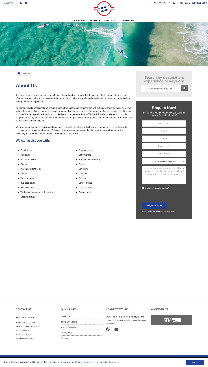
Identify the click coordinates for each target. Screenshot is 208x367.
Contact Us (65, 316)
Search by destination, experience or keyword (164, 79)
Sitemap (64, 338)
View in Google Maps (24, 338)
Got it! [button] (195, 362)
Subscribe (160, 3)
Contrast (8, 3)
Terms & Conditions (69, 322)
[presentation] (162, 196)
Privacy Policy (170, 211)
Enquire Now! (164, 108)
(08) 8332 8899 (199, 3)
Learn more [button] (114, 362)
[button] (174, 2)
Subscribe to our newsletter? (157, 188)
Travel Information (68, 327)
